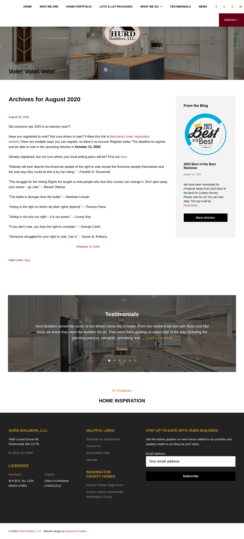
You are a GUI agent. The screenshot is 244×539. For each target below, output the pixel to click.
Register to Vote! (88, 246)
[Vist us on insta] (223, 6)
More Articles (205, 217)
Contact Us (93, 446)
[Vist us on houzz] (240, 6)
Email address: (156, 453)
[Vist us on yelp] (231, 6)
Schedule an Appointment (103, 439)
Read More (190, 205)
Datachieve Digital (75, 531)
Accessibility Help (98, 452)
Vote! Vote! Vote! (32, 71)
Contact (230, 20)
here (124, 156)
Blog (27, 260)
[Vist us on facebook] (215, 6)
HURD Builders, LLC (122, 32)
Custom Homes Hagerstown (105, 485)
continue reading (159, 338)
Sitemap (91, 459)
